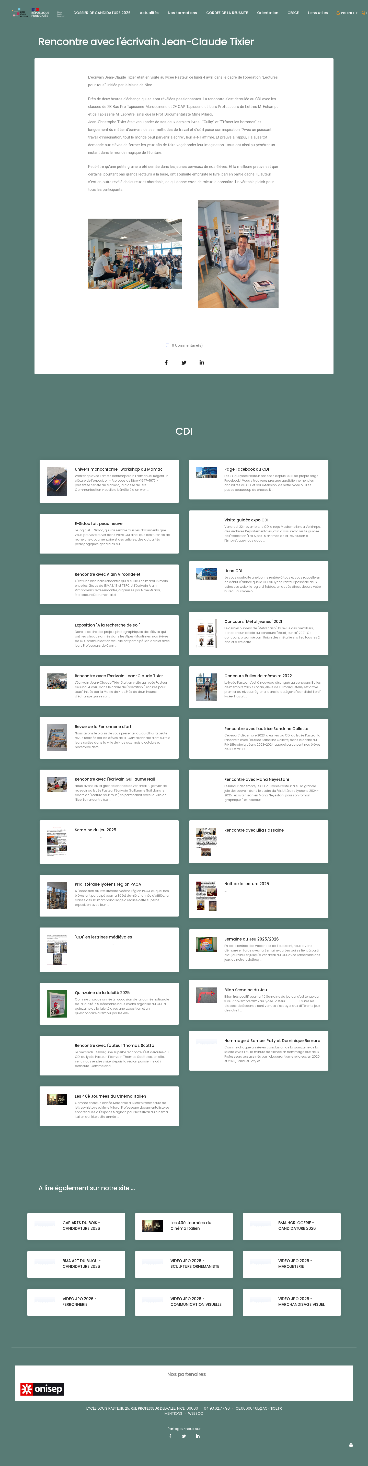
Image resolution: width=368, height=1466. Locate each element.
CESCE (293, 12)
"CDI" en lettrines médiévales (104, 937)
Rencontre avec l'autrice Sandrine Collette (267, 729)
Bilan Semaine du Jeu (246, 990)
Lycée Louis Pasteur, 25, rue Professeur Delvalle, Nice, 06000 (142, 1408)
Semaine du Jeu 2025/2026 (252, 939)
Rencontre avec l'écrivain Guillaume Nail (115, 779)
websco (195, 1413)
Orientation (267, 12)
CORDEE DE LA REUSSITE (227, 12)
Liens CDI (234, 571)
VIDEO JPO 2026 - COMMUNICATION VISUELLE (196, 1301)
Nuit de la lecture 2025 (247, 884)
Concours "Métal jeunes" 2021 (254, 622)
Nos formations (182, 12)
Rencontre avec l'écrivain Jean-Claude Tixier (119, 676)
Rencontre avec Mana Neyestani (257, 779)
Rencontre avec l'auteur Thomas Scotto (115, 1045)
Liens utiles (318, 12)
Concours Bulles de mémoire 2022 (258, 676)
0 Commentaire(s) (187, 345)
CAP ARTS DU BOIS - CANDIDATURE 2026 (82, 1225)
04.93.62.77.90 (217, 1408)
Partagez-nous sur (184, 1428)
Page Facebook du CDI (247, 469)
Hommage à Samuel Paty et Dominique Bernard (264, 1043)
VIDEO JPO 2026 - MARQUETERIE (296, 1263)
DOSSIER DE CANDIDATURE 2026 (102, 12)
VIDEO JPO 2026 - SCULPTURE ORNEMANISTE (195, 1263)
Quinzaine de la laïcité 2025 (102, 993)
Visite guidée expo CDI (247, 520)
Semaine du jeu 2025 (96, 830)
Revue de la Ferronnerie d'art (103, 727)
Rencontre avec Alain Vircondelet (108, 574)
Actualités (149, 12)
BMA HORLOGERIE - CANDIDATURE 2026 (297, 1225)
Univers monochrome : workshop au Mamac (119, 469)
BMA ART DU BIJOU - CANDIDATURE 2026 (82, 1263)
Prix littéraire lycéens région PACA (108, 884)
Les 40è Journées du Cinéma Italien (111, 1096)
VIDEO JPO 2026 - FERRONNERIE (80, 1301)
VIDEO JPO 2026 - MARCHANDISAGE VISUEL (302, 1301)
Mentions (173, 1413)
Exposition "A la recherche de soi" (107, 625)
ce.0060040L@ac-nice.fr (259, 1408)
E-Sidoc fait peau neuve (99, 524)
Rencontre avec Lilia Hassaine (254, 830)
